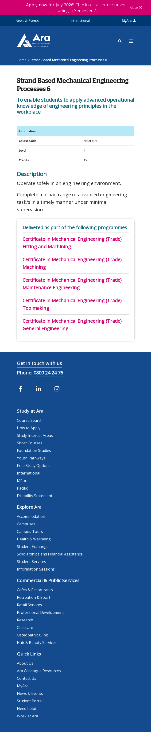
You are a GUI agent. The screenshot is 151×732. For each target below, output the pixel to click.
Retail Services (29, 604)
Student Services (31, 561)
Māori (22, 480)
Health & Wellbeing (34, 539)
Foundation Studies (34, 450)
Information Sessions (36, 569)
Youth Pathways (31, 458)
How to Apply (28, 427)
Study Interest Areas (35, 435)
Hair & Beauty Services (37, 642)
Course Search (30, 420)
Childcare (25, 627)
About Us (25, 663)
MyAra (129, 20)
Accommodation (31, 516)
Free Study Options (33, 465)
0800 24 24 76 (48, 373)
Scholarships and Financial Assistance (50, 554)
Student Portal (30, 701)
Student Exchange (33, 546)
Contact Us (26, 678)
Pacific (22, 488)
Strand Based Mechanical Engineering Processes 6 (69, 60)
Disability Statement (34, 495)
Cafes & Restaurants (35, 589)
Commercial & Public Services (48, 580)
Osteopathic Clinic (32, 635)
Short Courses (29, 443)
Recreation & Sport (33, 597)
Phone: (24, 373)
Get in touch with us (39, 363)
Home (21, 60)
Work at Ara (27, 716)
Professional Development (40, 612)
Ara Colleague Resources (39, 670)
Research (25, 620)
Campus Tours (30, 531)
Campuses (26, 524)
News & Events (27, 20)
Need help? (27, 708)
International (80, 20)
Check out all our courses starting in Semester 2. (75, 7)
